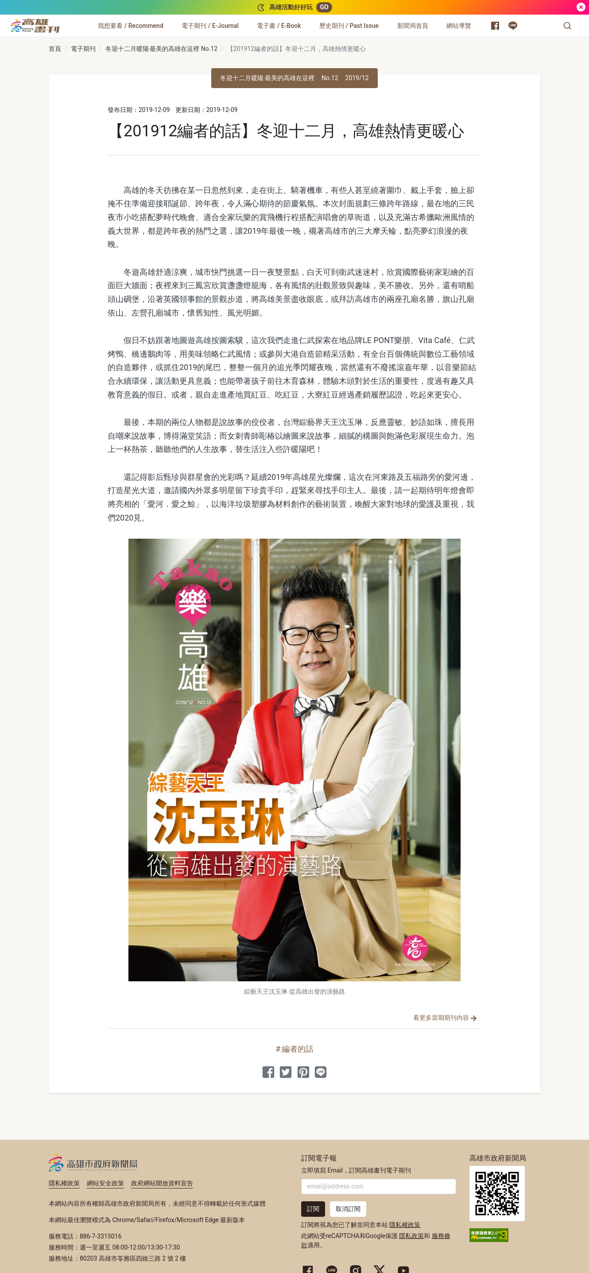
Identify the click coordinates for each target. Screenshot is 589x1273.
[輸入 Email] (378, 1186)
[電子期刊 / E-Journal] (210, 26)
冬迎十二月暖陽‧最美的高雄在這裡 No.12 (161, 48)
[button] (567, 26)
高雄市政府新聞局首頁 (497, 1193)
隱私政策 (411, 1235)
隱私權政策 (64, 1183)
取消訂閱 (348, 1208)
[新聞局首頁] (413, 26)
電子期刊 (83, 48)
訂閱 (313, 1208)
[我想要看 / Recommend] (130, 26)
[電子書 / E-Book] (278, 26)
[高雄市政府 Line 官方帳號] (513, 26)
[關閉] (581, 7)
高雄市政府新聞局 (93, 1163)
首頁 (55, 48)
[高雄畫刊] (35, 26)
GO (324, 7)
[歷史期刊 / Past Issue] (349, 26)
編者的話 (298, 1048)
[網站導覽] (459, 26)
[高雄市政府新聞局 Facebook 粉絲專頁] (495, 26)
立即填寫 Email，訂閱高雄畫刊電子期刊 (356, 1170)
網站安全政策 (105, 1183)
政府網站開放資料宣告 (162, 1183)
